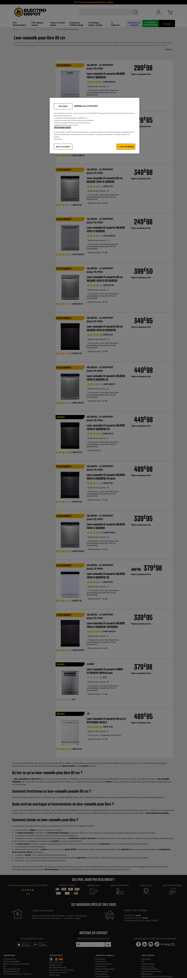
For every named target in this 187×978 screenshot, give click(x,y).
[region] (94, 125)
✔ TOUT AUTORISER (126, 147)
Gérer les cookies (63, 147)
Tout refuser (63, 106)
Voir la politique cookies (63, 127)
